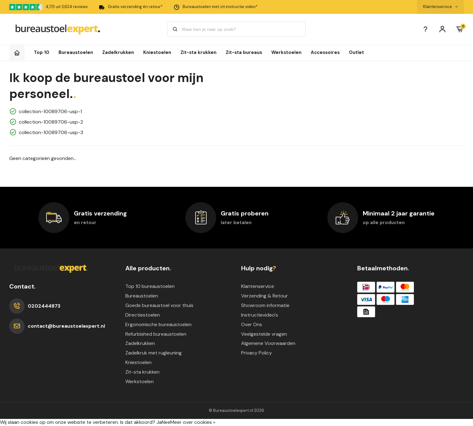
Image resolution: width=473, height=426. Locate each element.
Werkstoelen (286, 52)
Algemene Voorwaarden (268, 343)
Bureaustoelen (76, 52)
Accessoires (325, 52)
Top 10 (41, 52)
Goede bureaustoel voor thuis (159, 305)
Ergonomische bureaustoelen (158, 324)
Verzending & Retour (264, 296)
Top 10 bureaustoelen (150, 286)
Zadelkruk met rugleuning (153, 353)
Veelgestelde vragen (264, 334)
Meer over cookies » (192, 422)
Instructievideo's (259, 315)
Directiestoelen (142, 315)
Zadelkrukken (118, 52)
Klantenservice (257, 286)
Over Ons (251, 324)
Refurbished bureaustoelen (155, 334)
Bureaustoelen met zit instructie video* (215, 7)
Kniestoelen (157, 52)
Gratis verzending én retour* (131, 7)
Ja (159, 422)
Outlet (356, 52)
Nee (166, 422)
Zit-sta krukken (198, 52)
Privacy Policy (256, 353)
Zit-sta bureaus (244, 52)
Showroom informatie (265, 305)
